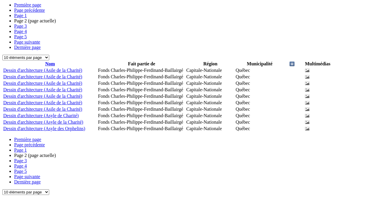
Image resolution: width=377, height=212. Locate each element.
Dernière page (27, 47)
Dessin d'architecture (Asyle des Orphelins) (44, 128)
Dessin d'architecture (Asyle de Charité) (41, 115)
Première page (27, 4)
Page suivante (27, 41)
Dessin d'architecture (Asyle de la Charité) (43, 122)
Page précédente (29, 10)
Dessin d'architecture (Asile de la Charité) (42, 70)
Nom (50, 63)
